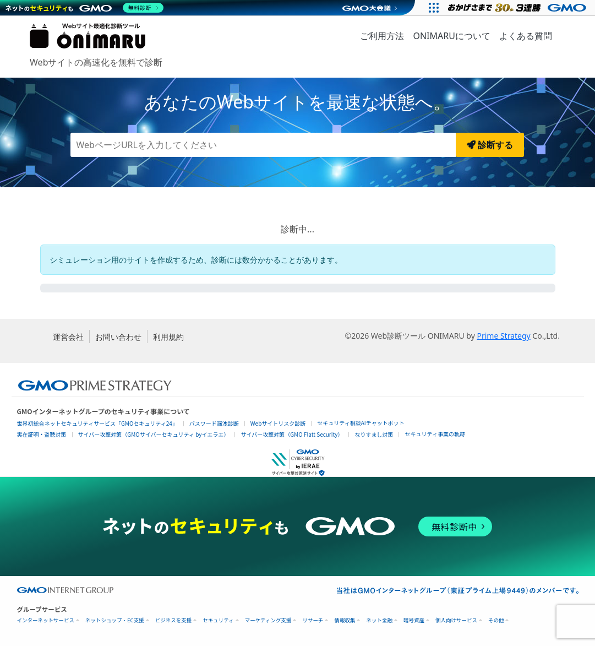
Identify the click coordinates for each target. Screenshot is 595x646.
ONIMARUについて (451, 36)
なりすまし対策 (373, 434)
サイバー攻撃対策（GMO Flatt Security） (292, 434)
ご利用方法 (382, 36)
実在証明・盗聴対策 (42, 434)
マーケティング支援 (268, 620)
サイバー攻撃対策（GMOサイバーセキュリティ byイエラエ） (154, 434)
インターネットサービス (46, 620)
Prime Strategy (503, 335)
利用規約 (168, 337)
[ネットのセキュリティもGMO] (84, 7)
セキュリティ (218, 620)
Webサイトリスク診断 (278, 423)
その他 (496, 620)
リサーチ (312, 620)
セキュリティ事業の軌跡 (435, 434)
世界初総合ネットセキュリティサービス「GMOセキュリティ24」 (97, 423)
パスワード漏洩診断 (214, 423)
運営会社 (68, 337)
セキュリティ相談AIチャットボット (360, 423)
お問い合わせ (118, 337)
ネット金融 (379, 620)
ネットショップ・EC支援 (114, 620)
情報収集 (344, 620)
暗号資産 (413, 620)
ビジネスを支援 (173, 620)
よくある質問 (525, 36)
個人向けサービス (456, 620)
